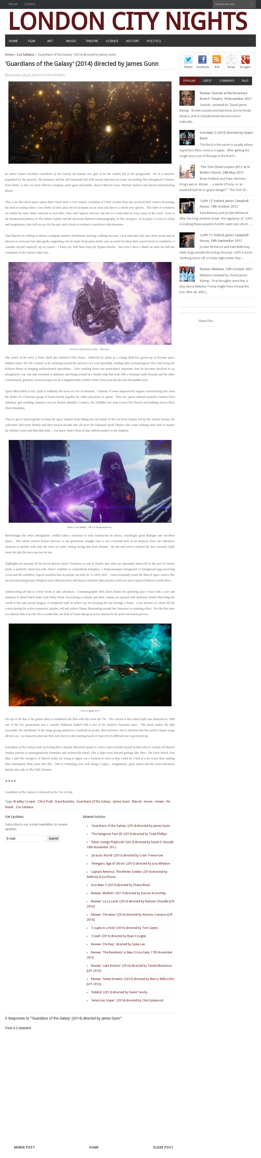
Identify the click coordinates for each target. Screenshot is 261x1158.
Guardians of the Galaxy (93, 801)
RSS (217, 67)
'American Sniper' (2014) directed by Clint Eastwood (127, 1000)
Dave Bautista (64, 801)
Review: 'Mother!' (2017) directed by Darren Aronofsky (128, 893)
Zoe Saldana (25, 54)
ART (50, 41)
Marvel (136, 801)
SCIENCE (112, 41)
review (159, 801)
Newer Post (24, 1147)
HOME (13, 41)
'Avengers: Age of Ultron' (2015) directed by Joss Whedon (130, 863)
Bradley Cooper (24, 801)
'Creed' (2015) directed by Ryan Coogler (118, 936)
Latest (207, 80)
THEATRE (91, 41)
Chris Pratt (45, 801)
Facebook (203, 67)
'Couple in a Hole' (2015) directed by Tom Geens (124, 928)
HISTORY (132, 41)
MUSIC (71, 41)
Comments (226, 80)
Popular (189, 80)
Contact (29, 4)
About (12, 4)
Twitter (188, 67)
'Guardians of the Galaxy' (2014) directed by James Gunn (130, 826)
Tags (245, 80)
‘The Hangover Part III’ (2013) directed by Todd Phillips (129, 834)
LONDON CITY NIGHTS (127, 21)
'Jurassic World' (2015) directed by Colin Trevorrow (127, 855)
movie (148, 801)
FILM (31, 41)
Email (231, 67)
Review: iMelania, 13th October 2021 (226, 269)
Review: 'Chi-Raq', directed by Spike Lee (118, 944)
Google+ (245, 67)
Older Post (163, 1147)
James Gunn (121, 801)
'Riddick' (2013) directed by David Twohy (119, 992)
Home (9, 54)
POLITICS (154, 41)
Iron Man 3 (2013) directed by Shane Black (120, 885)
